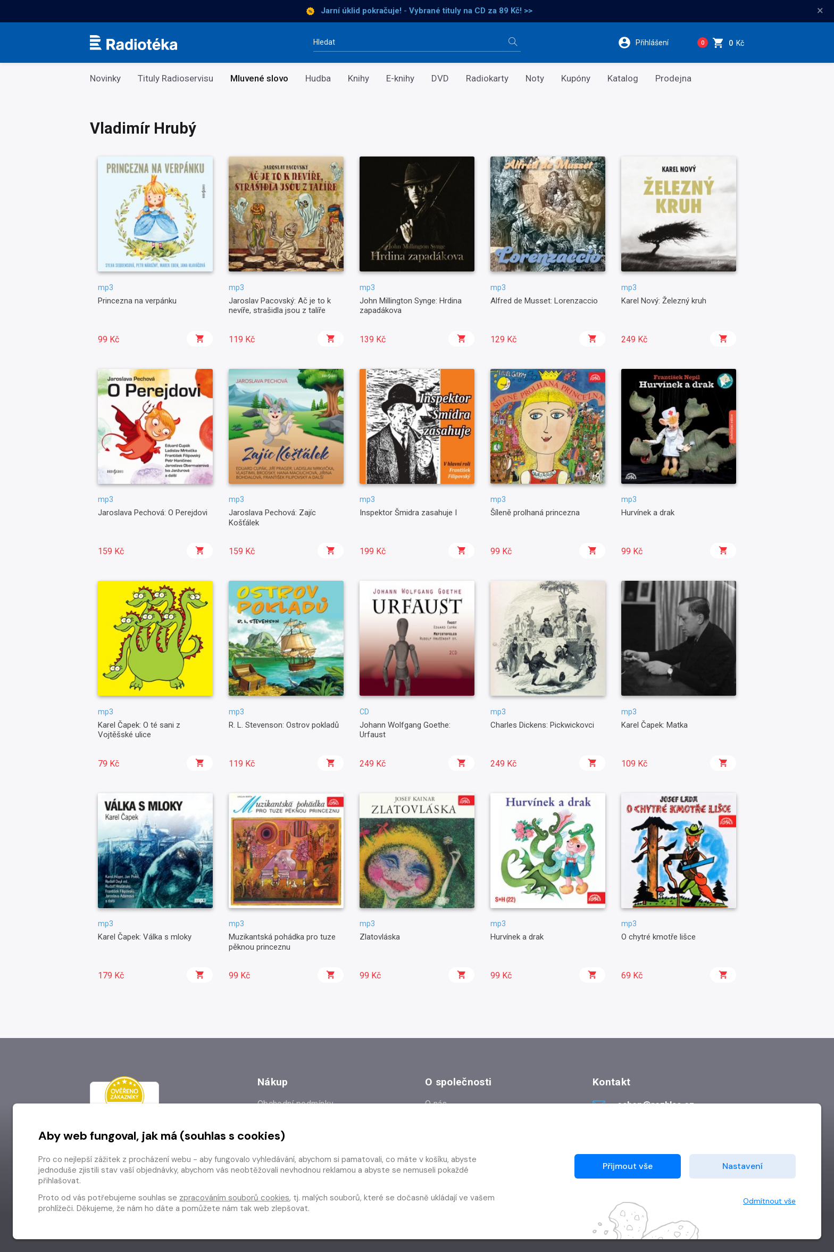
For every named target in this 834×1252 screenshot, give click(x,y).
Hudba (318, 78)
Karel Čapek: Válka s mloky (144, 937)
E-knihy (400, 78)
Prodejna (673, 78)
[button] (650, 43)
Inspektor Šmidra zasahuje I (408, 512)
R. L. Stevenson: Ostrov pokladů (284, 725)
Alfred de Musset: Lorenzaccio (544, 301)
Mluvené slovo (259, 78)
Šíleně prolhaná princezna (535, 512)
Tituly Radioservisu (175, 78)
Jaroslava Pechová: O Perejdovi (152, 512)
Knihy (358, 78)
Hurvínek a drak (647, 512)
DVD (440, 78)
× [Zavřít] (820, 11)
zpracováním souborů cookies (234, 1197)
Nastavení (742, 1166)
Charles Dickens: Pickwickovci (542, 725)
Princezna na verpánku (137, 301)
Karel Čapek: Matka (654, 725)
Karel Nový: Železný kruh (663, 301)
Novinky (105, 78)
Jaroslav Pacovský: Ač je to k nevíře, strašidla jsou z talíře (280, 305)
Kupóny (575, 78)
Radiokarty (487, 78)
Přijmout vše (628, 1166)
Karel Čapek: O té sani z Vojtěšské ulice (139, 729)
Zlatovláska (380, 937)
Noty (535, 78)
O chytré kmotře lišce (658, 937)
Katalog (622, 78)
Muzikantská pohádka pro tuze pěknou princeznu (282, 941)
